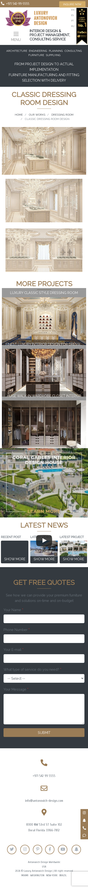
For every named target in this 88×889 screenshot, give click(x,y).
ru (72, 26)
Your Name (13, 610)
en (72, 10)
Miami (24, 875)
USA (44, 866)
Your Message (16, 689)
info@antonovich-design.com (44, 801)
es (72, 15)
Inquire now (72, 4)
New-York (51, 875)
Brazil (63, 875)
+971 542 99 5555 (44, 776)
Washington (37, 875)
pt (72, 20)
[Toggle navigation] (16, 36)
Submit (44, 733)
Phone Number (17, 630)
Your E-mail (13, 650)
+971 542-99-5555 (17, 4)
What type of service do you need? (32, 669)
